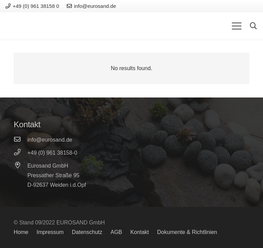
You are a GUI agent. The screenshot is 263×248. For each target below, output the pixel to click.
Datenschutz (87, 232)
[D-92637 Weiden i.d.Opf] (20, 185)
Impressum (50, 232)
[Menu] (236, 26)
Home (21, 232)
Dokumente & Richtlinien (187, 232)
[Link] (28, 26)
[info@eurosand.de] (20, 140)
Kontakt (139, 232)
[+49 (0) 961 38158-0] (20, 153)
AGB (116, 232)
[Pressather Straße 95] (20, 175)
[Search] (253, 26)
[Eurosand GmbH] (20, 166)
